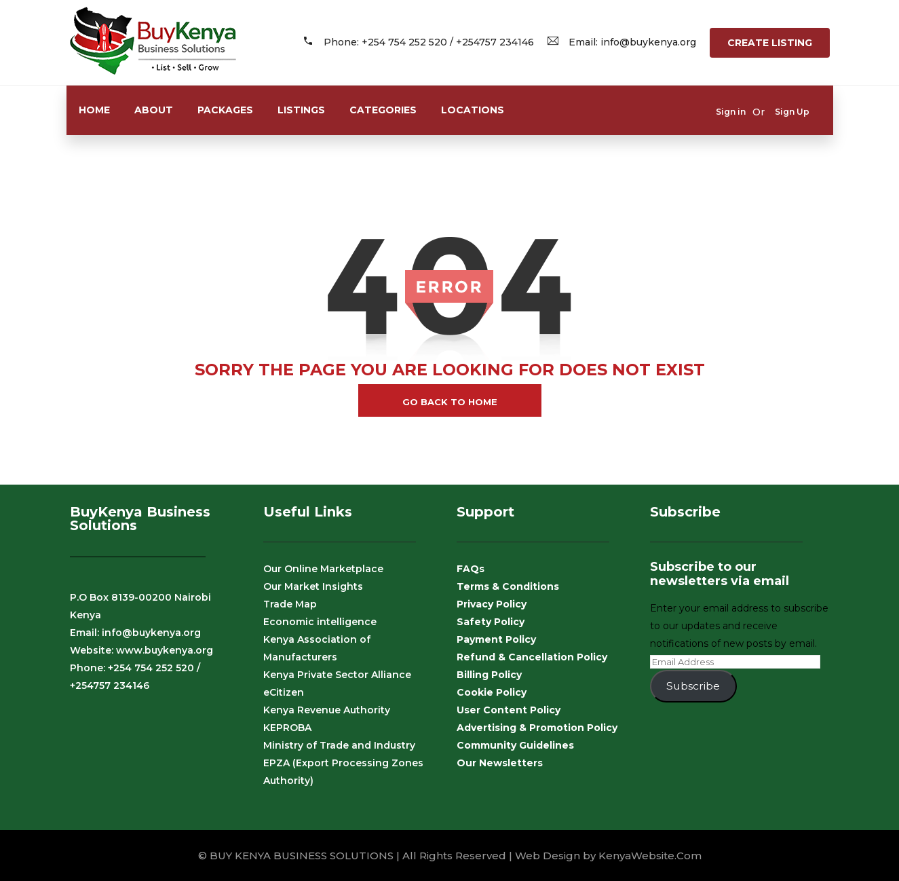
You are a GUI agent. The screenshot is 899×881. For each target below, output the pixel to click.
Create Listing (769, 43)
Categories (383, 110)
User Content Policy (508, 710)
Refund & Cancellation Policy (532, 657)
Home (94, 110)
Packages (225, 110)
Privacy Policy (492, 604)
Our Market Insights (313, 586)
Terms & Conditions (508, 586)
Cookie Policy (492, 692)
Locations (472, 110)
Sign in (731, 112)
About (153, 110)
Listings (301, 110)
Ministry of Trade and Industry (339, 745)
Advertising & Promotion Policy (537, 727)
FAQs (470, 569)
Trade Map (290, 604)
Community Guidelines (515, 745)
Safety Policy (490, 622)
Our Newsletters (500, 763)
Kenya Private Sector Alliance (337, 675)
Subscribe (693, 685)
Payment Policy (496, 639)
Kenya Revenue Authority (326, 710)
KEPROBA (287, 727)
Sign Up (792, 112)
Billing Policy (489, 675)
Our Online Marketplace (323, 569)
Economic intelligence (320, 622)
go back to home (449, 401)
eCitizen (283, 692)
